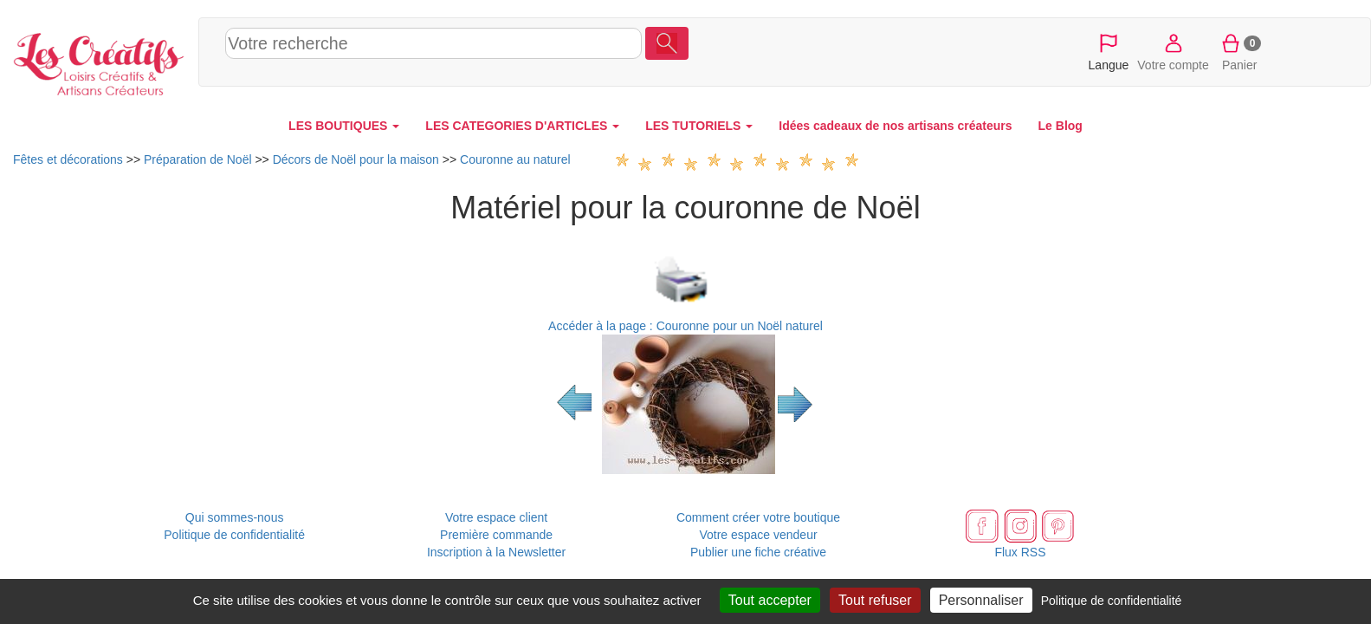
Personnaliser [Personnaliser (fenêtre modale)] (981, 600)
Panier (1240, 51)
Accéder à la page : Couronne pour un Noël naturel (685, 326)
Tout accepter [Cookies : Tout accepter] (770, 600)
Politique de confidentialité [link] (1111, 601)
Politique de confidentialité (234, 535)
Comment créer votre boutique (758, 517)
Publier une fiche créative (758, 552)
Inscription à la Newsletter (496, 552)
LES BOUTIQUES (343, 126)
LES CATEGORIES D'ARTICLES (522, 126)
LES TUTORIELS (699, 126)
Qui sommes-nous (234, 517)
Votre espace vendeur (758, 535)
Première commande (496, 535)
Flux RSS (1019, 552)
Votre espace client (496, 517)
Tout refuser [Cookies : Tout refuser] (874, 600)
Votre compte (1173, 51)
